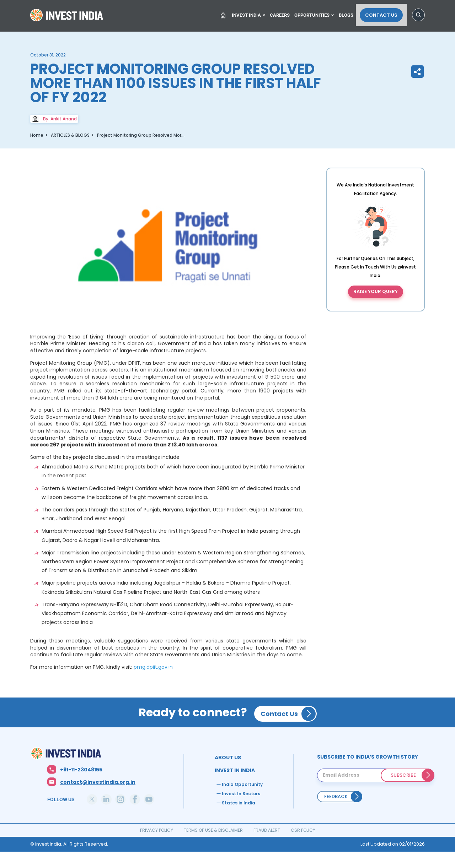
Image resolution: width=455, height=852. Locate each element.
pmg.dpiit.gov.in (153, 667)
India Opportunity (242, 784)
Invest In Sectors (241, 794)
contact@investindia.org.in (97, 782)
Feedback (336, 796)
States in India (238, 803)
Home (67, 15)
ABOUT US (228, 757)
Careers (284, 13)
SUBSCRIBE (403, 775)
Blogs (353, 13)
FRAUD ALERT (266, 830)
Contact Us (385, 13)
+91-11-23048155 (81, 769)
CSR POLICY (303, 830)
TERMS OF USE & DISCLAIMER (213, 830)
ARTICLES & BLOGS (70, 135)
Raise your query (375, 291)
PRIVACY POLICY (156, 830)
